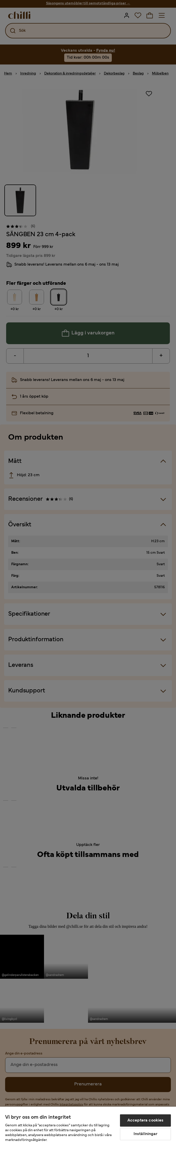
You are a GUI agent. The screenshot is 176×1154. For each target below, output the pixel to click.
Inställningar (146, 1134)
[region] (88, 1130)
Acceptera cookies (145, 1120)
